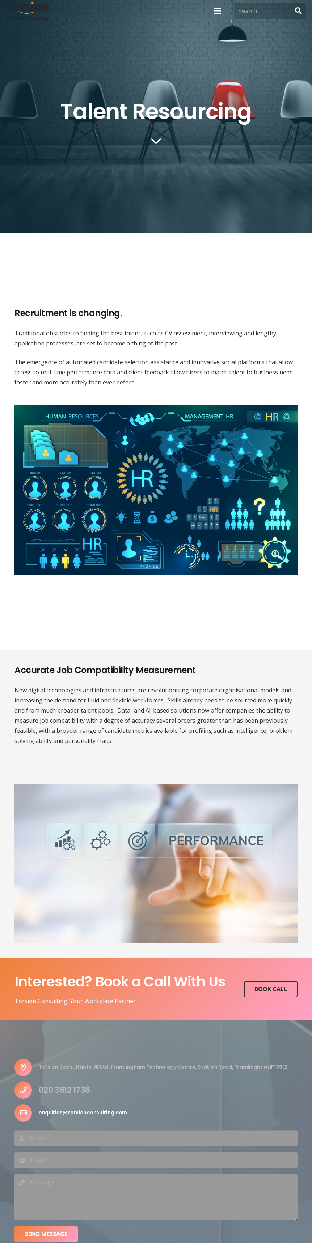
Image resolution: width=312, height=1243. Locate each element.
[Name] (156, 1138)
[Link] (27, 11)
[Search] (270, 11)
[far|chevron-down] (156, 141)
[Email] (156, 1160)
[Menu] (217, 11)
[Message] (156, 1197)
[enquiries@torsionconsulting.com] (26, 1113)
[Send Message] (46, 1234)
